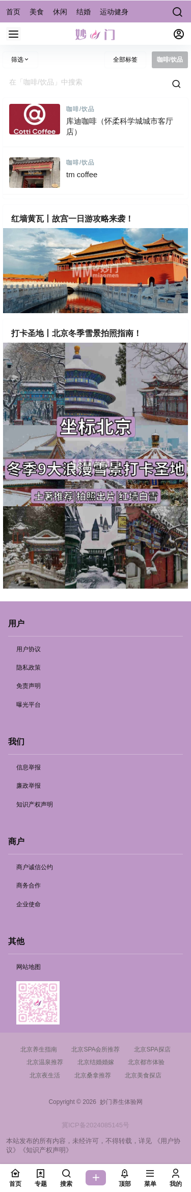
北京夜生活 (45, 1075)
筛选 (20, 59)
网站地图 (28, 967)
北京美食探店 (143, 1075)
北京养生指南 (38, 1049)
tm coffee (81, 174)
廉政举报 (28, 785)
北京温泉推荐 (44, 1062)
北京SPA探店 (152, 1049)
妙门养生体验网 (119, 1101)
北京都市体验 (146, 1062)
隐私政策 (28, 667)
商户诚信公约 (34, 867)
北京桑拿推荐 (92, 1075)
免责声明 (28, 685)
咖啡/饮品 (80, 109)
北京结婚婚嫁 (95, 1062)
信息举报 (28, 767)
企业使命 (28, 904)
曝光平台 (28, 704)
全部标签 (125, 59)
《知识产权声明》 (45, 1150)
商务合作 (28, 885)
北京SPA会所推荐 (95, 1049)
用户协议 (28, 649)
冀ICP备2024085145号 (95, 1125)
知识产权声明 (34, 804)
